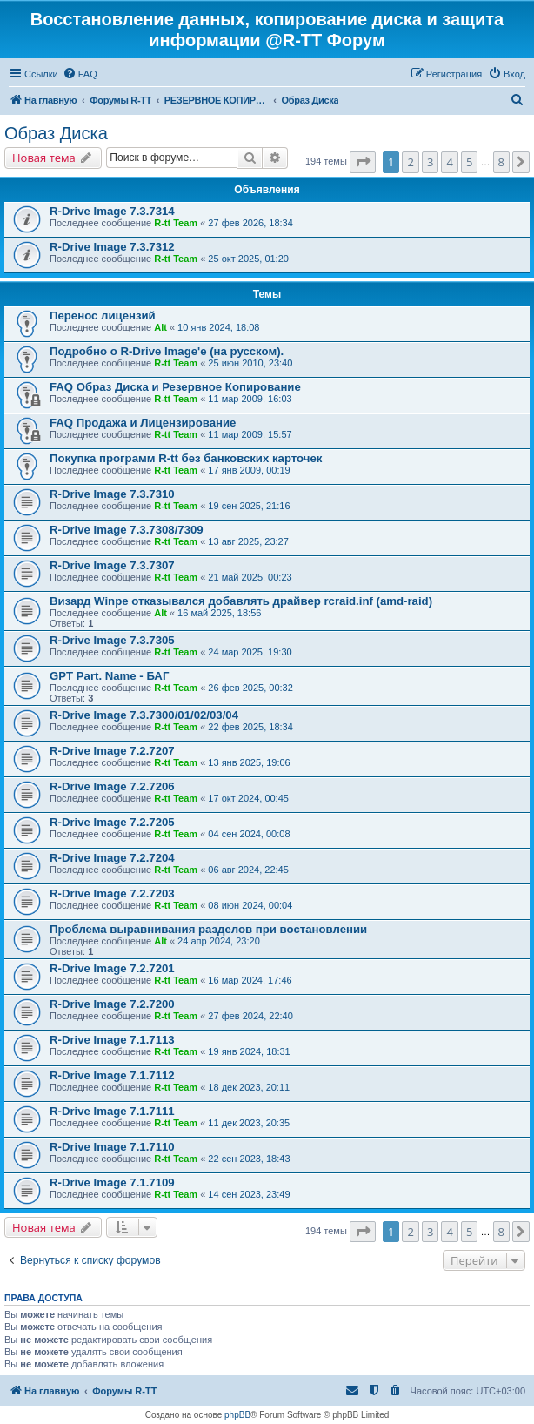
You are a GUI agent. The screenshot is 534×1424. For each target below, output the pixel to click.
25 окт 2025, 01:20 (248, 258)
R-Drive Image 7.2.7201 (112, 968)
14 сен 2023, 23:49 (249, 1194)
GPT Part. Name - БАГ (109, 675)
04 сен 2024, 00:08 (249, 834)
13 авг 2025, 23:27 (248, 541)
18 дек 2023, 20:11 (249, 1087)
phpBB (237, 1415)
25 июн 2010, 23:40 (250, 363)
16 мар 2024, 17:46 (249, 980)
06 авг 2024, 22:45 (248, 869)
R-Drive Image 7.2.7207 (112, 750)
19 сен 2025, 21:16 (249, 505)
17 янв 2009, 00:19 (249, 470)
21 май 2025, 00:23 (249, 577)
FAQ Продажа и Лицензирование (143, 422)
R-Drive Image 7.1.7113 (112, 1039)
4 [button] (449, 162)
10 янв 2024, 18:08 (218, 327)
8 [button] (501, 162)
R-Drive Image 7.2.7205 (112, 822)
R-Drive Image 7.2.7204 (112, 857)
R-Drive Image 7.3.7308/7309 (127, 529)
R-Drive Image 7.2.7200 (112, 1004)
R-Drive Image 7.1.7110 (112, 1146)
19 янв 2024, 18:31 (249, 1051)
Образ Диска (56, 133)
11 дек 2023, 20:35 (249, 1123)
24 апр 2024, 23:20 (218, 941)
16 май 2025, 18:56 (219, 613)
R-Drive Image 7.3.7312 (112, 246)
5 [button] (469, 162)
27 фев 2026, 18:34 (250, 223)
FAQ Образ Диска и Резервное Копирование (175, 386)
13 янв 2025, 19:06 (249, 762)
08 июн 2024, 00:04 (250, 905)
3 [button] (430, 162)
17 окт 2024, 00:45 (248, 798)
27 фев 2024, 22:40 (250, 1016)
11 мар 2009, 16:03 (249, 398)
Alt (160, 327)
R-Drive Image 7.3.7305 (112, 640)
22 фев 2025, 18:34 (250, 727)
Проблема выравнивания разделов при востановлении (208, 929)
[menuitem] (80, 74)
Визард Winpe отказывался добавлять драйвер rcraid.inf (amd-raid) (241, 601)
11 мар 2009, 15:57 (249, 434)
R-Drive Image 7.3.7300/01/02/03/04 (144, 715)
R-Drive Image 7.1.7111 (112, 1111)
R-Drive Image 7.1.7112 (112, 1075)
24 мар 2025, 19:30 (249, 652)
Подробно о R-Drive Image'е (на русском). (167, 351)
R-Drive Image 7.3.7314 (112, 211)
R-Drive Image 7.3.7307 (112, 565)
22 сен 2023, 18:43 (249, 1158)
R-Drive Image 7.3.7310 (112, 493)
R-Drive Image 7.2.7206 (112, 786)
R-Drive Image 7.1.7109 (112, 1182)
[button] (363, 161)
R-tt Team (175, 223)
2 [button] (410, 162)
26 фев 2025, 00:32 (250, 687)
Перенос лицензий (103, 315)
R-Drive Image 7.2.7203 (112, 893)
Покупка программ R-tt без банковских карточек (186, 458)
